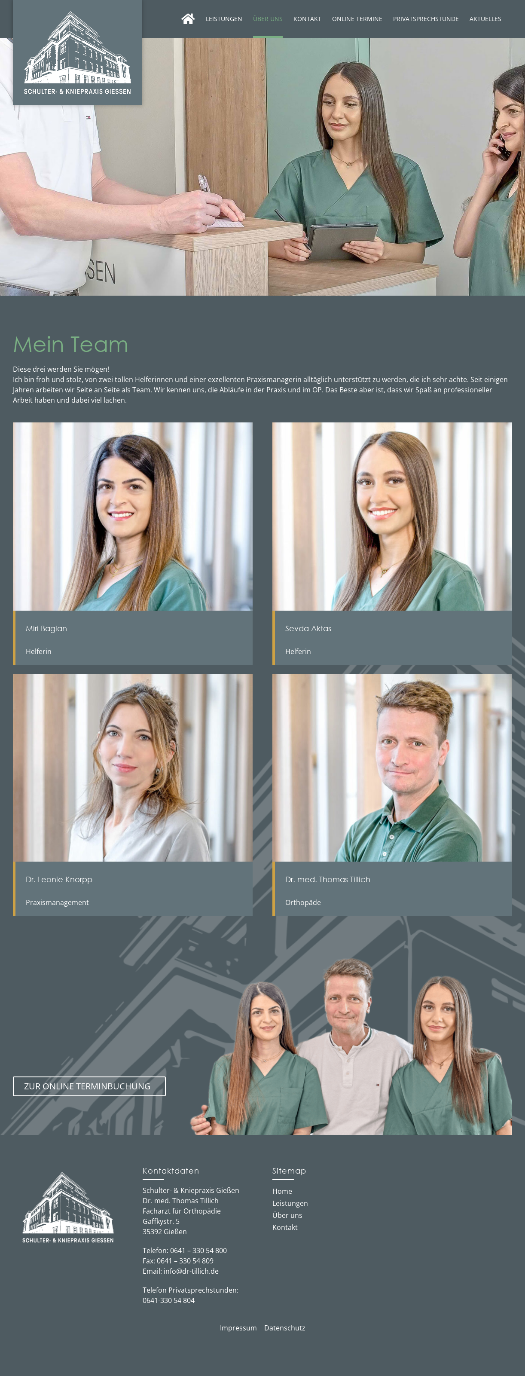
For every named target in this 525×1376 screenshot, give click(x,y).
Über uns (287, 1215)
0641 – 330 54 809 (185, 1261)
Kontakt (285, 1227)
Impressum (238, 1328)
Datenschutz (284, 1328)
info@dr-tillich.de (191, 1271)
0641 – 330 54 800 (198, 1250)
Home (282, 1191)
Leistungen (290, 1203)
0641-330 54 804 (169, 1300)
